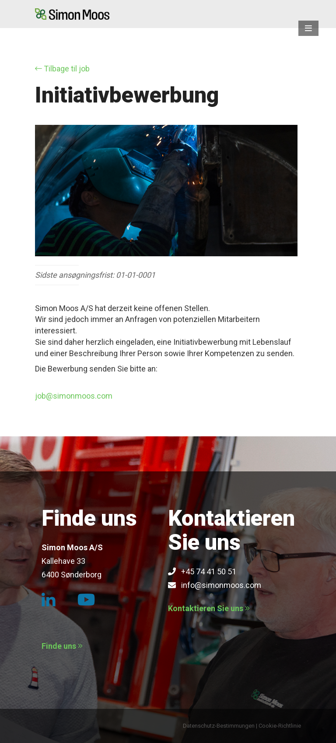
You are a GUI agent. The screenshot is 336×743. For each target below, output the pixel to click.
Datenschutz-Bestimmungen (219, 725)
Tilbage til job (62, 68)
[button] (308, 28)
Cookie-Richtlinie (280, 725)
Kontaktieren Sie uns (209, 608)
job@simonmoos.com (73, 395)
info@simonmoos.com (214, 585)
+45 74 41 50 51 (202, 571)
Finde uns (62, 646)
